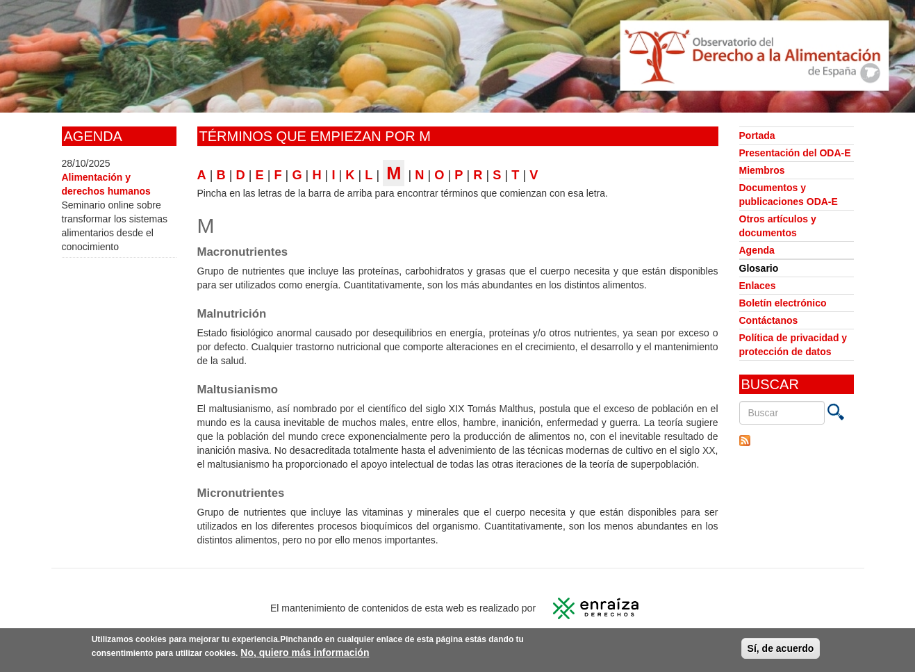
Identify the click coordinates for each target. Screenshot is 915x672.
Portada (757, 135)
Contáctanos (768, 320)
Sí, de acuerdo (781, 649)
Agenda (757, 250)
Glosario (759, 268)
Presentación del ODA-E (795, 152)
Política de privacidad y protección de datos (793, 344)
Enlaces (757, 285)
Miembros (762, 170)
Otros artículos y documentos (777, 225)
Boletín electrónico (783, 303)
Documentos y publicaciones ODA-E (788, 194)
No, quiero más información (304, 653)
